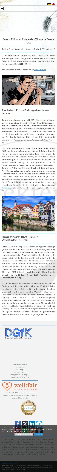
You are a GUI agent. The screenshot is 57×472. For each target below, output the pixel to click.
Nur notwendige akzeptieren (24, 434)
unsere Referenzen (40, 69)
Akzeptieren (38, 434)
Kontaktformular (7, 188)
